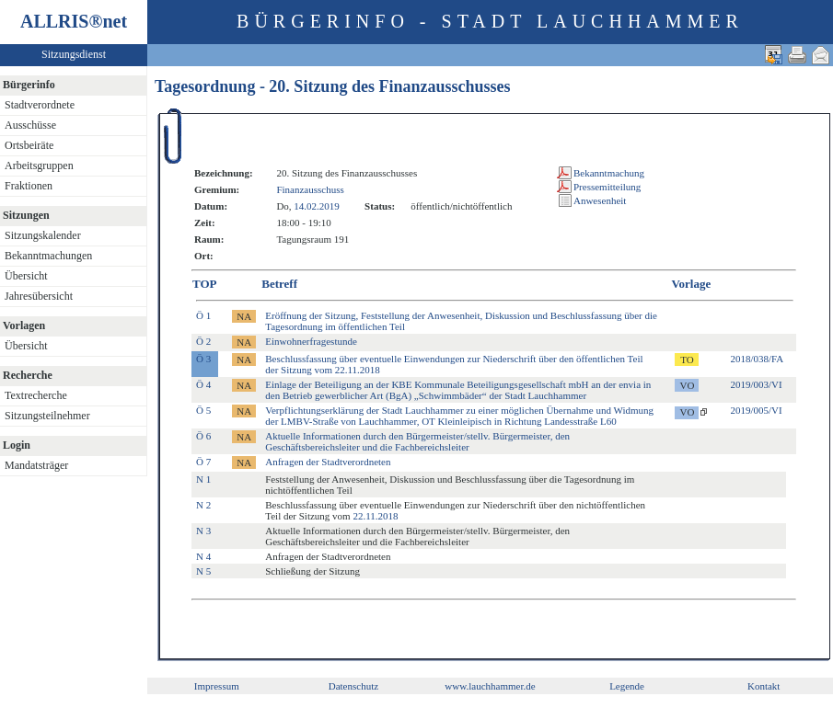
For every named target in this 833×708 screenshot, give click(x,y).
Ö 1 (203, 315)
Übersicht (26, 275)
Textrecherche (36, 395)
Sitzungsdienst (73, 54)
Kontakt (763, 685)
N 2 (203, 504)
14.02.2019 (317, 205)
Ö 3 (203, 358)
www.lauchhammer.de (490, 685)
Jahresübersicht (39, 296)
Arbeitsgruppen (39, 165)
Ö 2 (203, 341)
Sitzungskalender (43, 235)
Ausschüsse (30, 125)
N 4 (203, 556)
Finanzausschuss (309, 189)
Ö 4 (203, 384)
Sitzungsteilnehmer (47, 415)
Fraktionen (28, 185)
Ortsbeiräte (29, 145)
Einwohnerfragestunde (311, 341)
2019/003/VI (755, 384)
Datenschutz (353, 685)
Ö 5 (203, 410)
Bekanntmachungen (48, 255)
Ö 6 (203, 435)
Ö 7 (203, 461)
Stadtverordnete (40, 104)
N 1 (203, 479)
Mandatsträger (36, 465)
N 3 (203, 530)
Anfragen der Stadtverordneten (327, 461)
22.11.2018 (375, 515)
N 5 (203, 571)
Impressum (216, 685)
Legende (626, 685)
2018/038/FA (756, 358)
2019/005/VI (755, 410)
